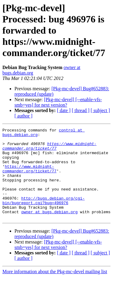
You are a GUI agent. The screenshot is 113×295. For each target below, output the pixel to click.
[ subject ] (100, 110)
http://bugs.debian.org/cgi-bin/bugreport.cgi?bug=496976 (43, 215)
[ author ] (23, 115)
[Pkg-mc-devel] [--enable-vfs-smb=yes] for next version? (58, 102)
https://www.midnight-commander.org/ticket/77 (49, 149)
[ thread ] (80, 110)
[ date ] (64, 110)
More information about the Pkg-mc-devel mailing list (54, 289)
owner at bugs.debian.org (49, 229)
